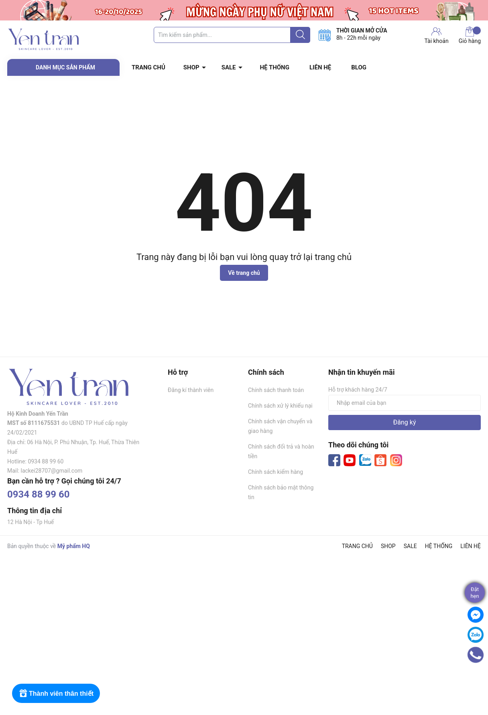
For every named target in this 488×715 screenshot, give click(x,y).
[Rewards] (56, 693)
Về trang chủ (244, 273)
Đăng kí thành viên (191, 390)
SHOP (191, 67)
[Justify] (300, 35)
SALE (229, 67)
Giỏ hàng (470, 35)
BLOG (358, 67)
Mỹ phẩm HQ (73, 546)
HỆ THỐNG (274, 67)
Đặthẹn (474, 592)
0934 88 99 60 (38, 494)
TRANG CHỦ (148, 67)
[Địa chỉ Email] (404, 403)
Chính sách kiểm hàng (275, 472)
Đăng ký (404, 422)
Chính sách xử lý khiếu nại (280, 405)
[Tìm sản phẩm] (232, 35)
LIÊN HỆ (320, 67)
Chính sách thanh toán (276, 390)
